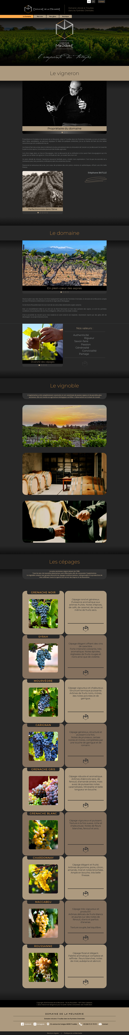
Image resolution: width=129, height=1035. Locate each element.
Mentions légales (53, 1033)
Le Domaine (27, 16)
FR (89, 2)
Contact (101, 2)
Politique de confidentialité (73, 1033)
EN (93, 2)
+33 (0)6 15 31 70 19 (89, 1024)
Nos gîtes (52, 16)
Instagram (40, 1024)
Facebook (28, 1024)
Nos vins (40, 16)
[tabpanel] (64, 103)
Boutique (65, 16)
